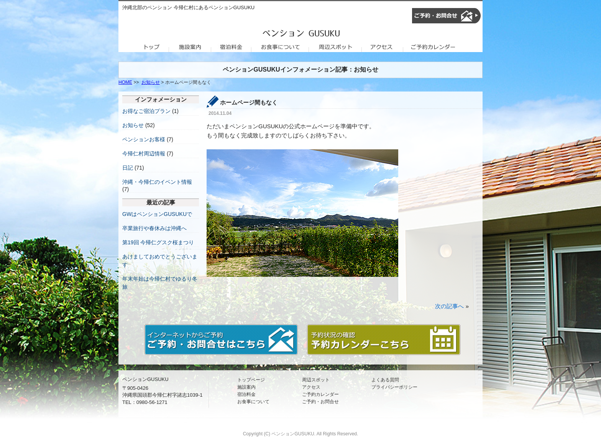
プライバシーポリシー (394, 387)
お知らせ (150, 82)
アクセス (311, 387)
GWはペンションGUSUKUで (157, 214)
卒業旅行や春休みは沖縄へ (154, 228)
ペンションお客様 (143, 139)
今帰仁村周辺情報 (143, 153)
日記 (127, 168)
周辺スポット (316, 380)
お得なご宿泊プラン (146, 111)
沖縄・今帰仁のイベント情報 (157, 182)
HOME (125, 82)
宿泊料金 (246, 394)
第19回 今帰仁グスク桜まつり (158, 242)
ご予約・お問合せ (320, 401)
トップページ (251, 380)
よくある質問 (385, 380)
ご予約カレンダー (320, 394)
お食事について (253, 401)
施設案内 (246, 387)
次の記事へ (449, 306)
